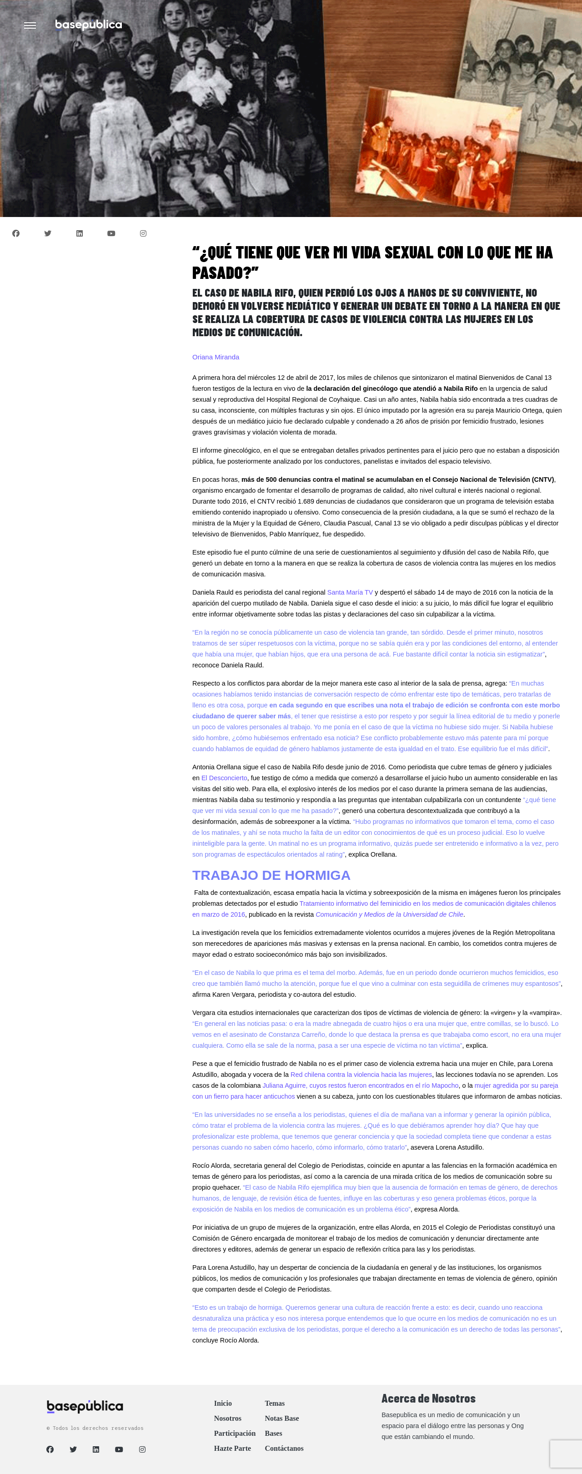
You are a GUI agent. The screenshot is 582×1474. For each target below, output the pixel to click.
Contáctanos (284, 1448)
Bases (273, 1433)
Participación (235, 1433)
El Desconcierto (224, 778)
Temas (275, 1403)
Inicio (223, 1403)
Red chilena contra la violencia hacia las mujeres (361, 1074)
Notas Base (282, 1418)
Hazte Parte (232, 1448)
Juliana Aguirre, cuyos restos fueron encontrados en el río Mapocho (360, 1085)
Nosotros (227, 1418)
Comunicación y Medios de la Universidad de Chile (389, 914)
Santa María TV (350, 592)
